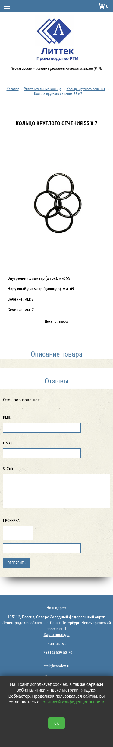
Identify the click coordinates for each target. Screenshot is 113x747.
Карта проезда (57, 634)
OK (56, 723)
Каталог (13, 88)
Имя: (7, 417)
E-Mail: (8, 442)
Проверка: (11, 520)
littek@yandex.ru (56, 666)
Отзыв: (8, 468)
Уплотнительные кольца (42, 88)
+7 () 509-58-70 (56, 652)
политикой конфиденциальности (72, 701)
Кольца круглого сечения (86, 88)
